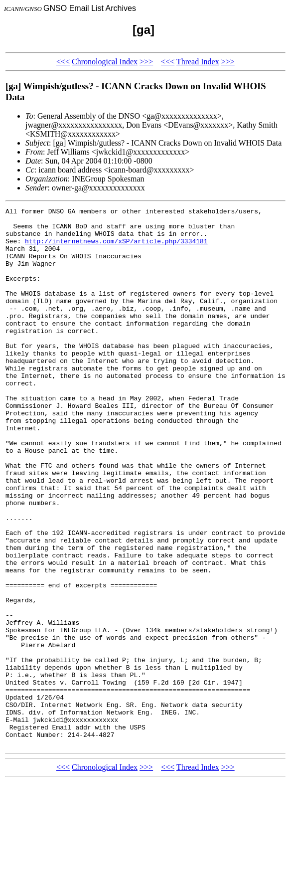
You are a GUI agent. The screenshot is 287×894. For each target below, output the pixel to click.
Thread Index (197, 61)
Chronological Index (105, 61)
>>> (146, 61)
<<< (63, 61)
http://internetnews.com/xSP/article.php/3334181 (116, 248)
